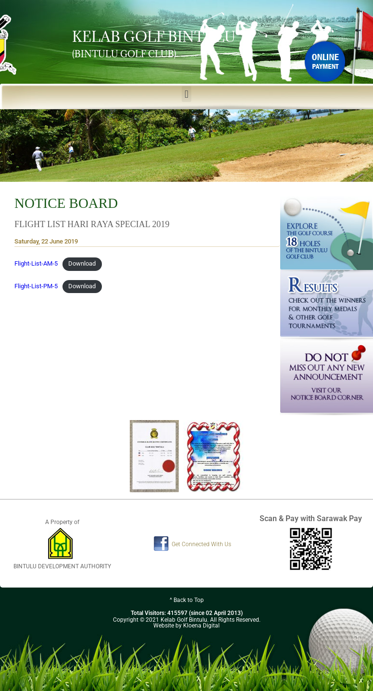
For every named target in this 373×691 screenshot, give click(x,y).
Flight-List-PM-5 (36, 286)
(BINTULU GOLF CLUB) (124, 54)
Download (82, 263)
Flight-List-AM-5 (36, 263)
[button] (186, 94)
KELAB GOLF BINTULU (154, 36)
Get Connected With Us (201, 544)
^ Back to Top (187, 600)
